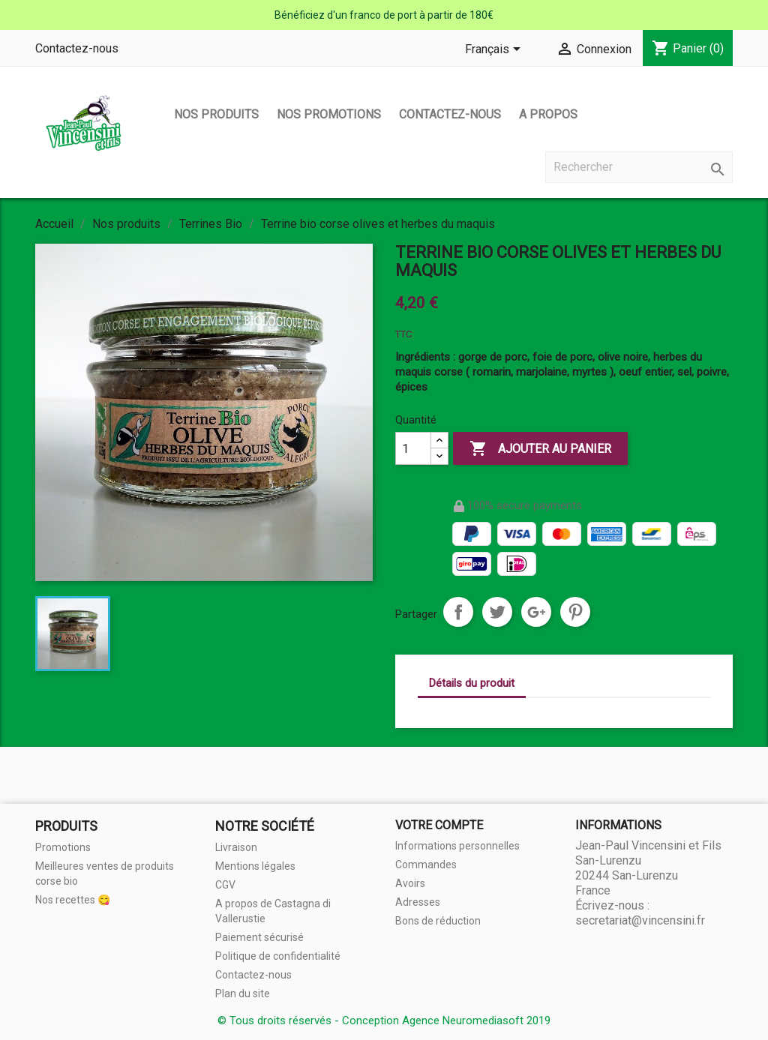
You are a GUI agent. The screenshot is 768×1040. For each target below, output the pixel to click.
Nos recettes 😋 (72, 900)
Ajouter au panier (540, 449)
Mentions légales (255, 866)
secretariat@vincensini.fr (640, 920)
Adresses (417, 902)
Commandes (426, 865)
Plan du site (242, 994)
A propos (548, 114)
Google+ (536, 612)
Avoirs (410, 883)
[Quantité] (413, 448)
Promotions (63, 847)
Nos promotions (329, 114)
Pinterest (575, 612)
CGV (225, 885)
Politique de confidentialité (277, 956)
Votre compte (439, 825)
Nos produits (216, 114)
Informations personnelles (457, 846)
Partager (458, 612)
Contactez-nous (76, 48)
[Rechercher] (639, 167)
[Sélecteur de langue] (495, 50)
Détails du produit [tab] (471, 683)
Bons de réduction (438, 921)
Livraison (236, 847)
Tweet (497, 612)
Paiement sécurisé (259, 937)
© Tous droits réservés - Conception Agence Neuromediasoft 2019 (384, 1020)
